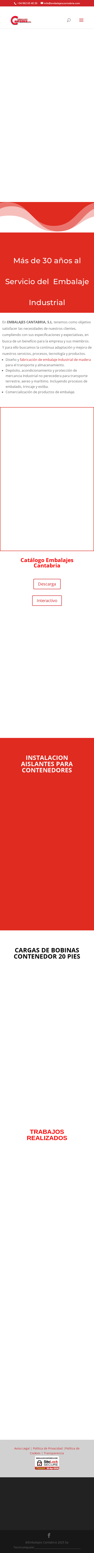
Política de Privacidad (48, 1448)
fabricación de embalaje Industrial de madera (55, 359)
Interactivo (47, 600)
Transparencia (54, 1453)
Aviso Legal (22, 1448)
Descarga (47, 584)
